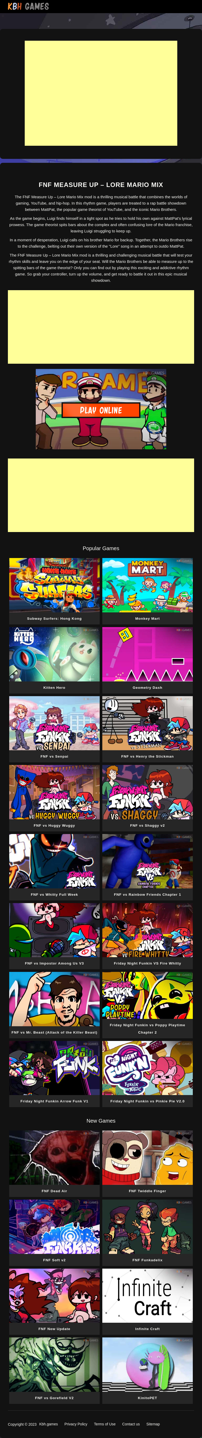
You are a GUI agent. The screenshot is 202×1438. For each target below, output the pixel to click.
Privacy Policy (75, 1424)
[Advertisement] (101, 93)
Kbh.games (48, 1424)
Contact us (131, 1424)
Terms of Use (104, 1424)
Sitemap (153, 1424)
